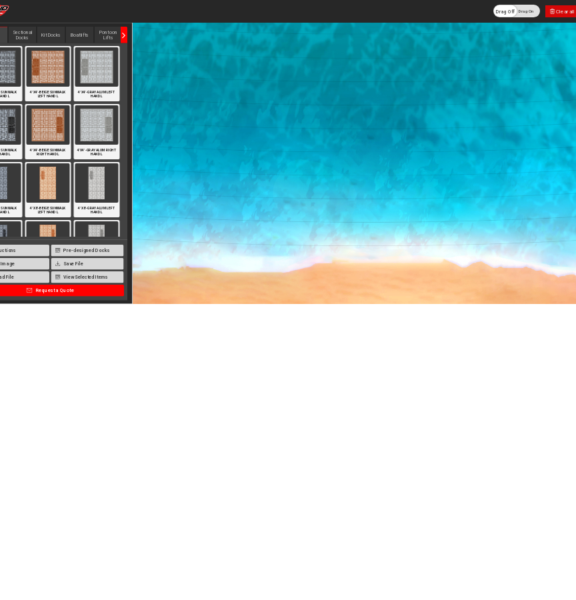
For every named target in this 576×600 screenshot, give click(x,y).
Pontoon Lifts (108, 35)
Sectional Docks (23, 35)
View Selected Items (82, 277)
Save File (69, 264)
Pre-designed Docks (82, 250)
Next (124, 35)
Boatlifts (80, 35)
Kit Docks (51, 35)
